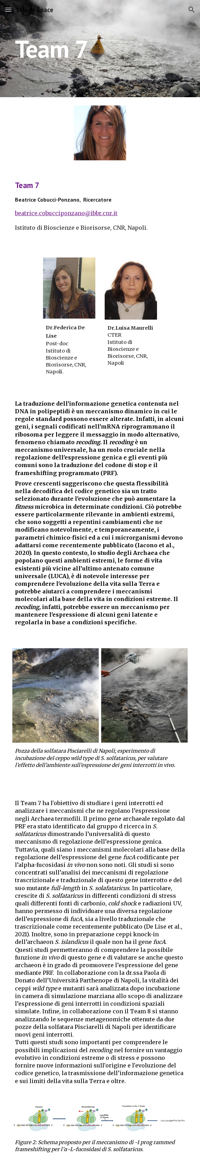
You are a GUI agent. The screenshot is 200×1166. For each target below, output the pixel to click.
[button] (8, 9)
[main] (100, 49)
